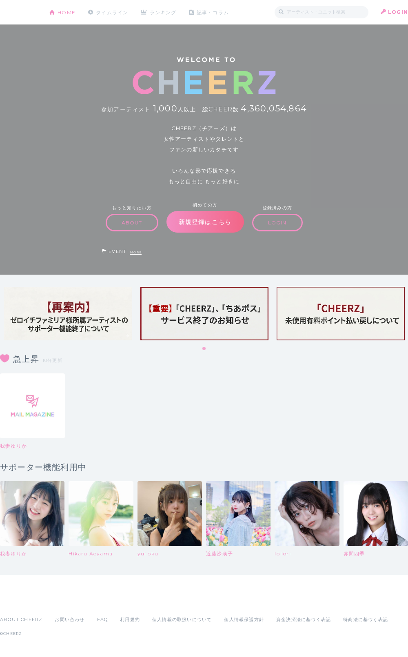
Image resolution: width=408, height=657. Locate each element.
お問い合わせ (69, 619)
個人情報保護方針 (244, 619)
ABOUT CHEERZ (21, 619)
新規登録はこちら (205, 222)
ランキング (163, 12)
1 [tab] (204, 349)
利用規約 (130, 619)
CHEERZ (18, 12)
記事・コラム (213, 12)
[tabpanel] (68, 313)
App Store (19, 601)
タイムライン (112, 12)
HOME (66, 12)
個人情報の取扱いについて (182, 619)
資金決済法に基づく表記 (303, 619)
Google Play (62, 601)
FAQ (102, 619)
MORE (136, 252)
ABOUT (132, 223)
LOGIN (398, 12)
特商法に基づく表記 (365, 619)
